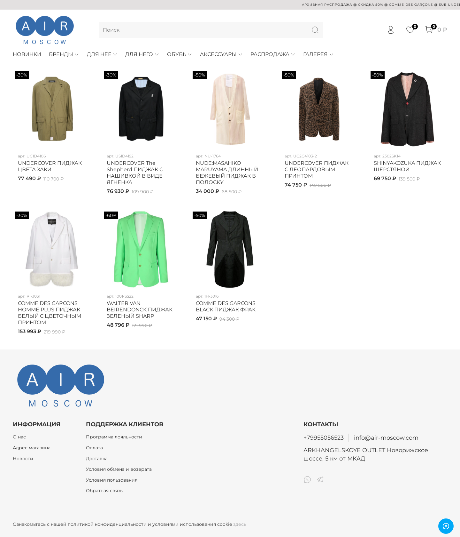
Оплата (94, 448)
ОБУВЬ (179, 54)
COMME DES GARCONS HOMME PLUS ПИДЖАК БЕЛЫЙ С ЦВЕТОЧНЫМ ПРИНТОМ (49, 312)
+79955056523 (323, 437)
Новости (23, 458)
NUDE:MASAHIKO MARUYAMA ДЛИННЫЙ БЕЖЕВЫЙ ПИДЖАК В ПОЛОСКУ (227, 172)
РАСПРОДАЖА (272, 54)
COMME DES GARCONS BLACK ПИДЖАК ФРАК (226, 306)
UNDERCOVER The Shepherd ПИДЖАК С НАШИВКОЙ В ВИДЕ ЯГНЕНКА (135, 172)
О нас (19, 437)
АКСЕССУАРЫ (221, 54)
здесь (239, 524)
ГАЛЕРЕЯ (318, 54)
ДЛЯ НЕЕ (102, 54)
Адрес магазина (31, 448)
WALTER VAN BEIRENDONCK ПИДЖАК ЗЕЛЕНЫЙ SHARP (139, 309)
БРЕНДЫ (64, 54)
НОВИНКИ (27, 54)
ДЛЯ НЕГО (142, 54)
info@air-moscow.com (386, 437)
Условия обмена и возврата (119, 469)
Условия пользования (111, 480)
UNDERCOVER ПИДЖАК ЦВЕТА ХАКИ (50, 166)
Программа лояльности (114, 437)
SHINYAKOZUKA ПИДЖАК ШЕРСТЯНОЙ (407, 166)
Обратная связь (104, 490)
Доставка (97, 458)
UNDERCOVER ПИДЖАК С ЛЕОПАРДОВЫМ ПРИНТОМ (317, 169)
